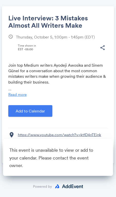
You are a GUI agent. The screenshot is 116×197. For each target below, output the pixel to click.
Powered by (42, 186)
